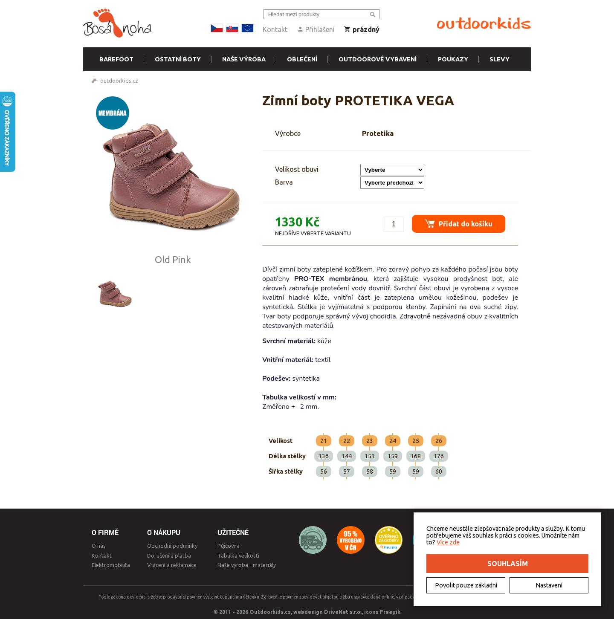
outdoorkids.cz (119, 81)
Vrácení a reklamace (172, 565)
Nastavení (549, 585)
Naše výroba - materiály (246, 565)
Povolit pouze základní (466, 585)
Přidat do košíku (458, 224)
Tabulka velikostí (238, 555)
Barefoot (116, 59)
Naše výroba (244, 59)
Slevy (499, 59)
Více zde (448, 542)
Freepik (390, 612)
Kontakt (275, 29)
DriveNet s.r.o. (343, 612)
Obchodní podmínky (172, 546)
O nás (99, 546)
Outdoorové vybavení (378, 59)
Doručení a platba (169, 555)
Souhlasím (507, 563)
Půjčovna (228, 546)
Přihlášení (316, 29)
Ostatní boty (178, 59)
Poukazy (453, 59)
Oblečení (302, 59)
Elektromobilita (111, 565)
